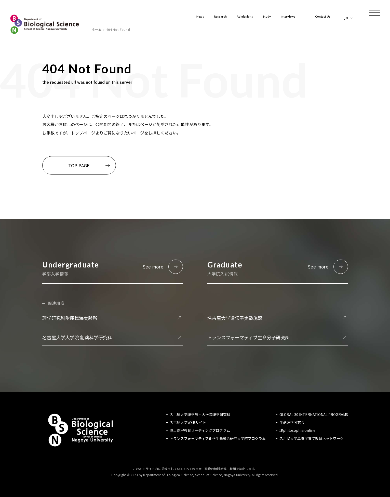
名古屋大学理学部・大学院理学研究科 (200, 414)
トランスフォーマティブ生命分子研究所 (248, 337)
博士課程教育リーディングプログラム (200, 430)
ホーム (96, 29)
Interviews (277, 18)
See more (153, 266)
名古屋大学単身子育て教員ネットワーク (311, 438)
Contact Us (319, 18)
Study (251, 18)
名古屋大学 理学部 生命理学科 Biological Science (44, 24)
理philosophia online (297, 430)
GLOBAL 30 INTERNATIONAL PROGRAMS (313, 414)
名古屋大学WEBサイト (188, 422)
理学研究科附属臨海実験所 (69, 318)
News (169, 18)
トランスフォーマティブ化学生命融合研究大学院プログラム (218, 438)
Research (194, 18)
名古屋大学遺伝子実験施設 (234, 318)
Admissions (224, 18)
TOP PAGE (79, 165)
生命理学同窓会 (291, 422)
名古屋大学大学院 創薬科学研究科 (77, 337)
